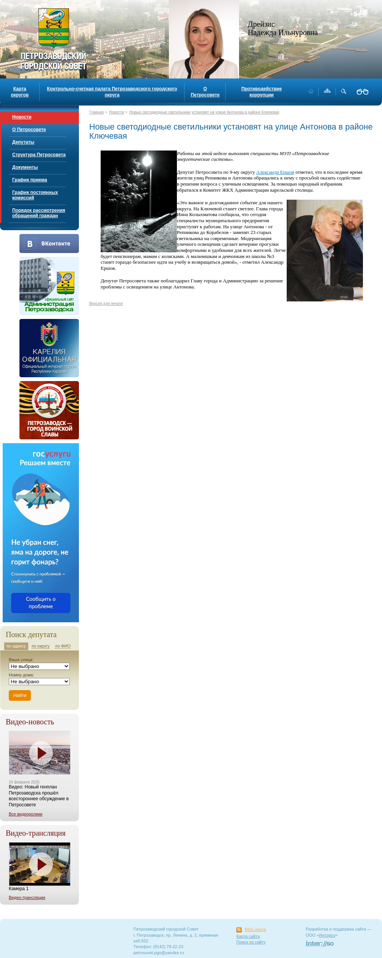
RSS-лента (255, 929)
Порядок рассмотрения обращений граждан (38, 213)
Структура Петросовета (39, 154)
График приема (29, 180)
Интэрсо (327, 935)
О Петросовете (205, 92)
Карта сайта (248, 936)
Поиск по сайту (251, 942)
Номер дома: (21, 675)
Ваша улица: (21, 659)
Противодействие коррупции (261, 92)
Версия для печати (106, 303)
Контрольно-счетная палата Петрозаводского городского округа (112, 92)
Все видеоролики (25, 814)
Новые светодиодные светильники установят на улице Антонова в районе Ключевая (204, 112)
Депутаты (23, 142)
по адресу (16, 646)
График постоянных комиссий (35, 195)
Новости (21, 117)
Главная (96, 112)
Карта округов (20, 92)
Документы (25, 167)
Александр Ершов (275, 172)
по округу (41, 646)
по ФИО (63, 646)
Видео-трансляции (27, 897)
